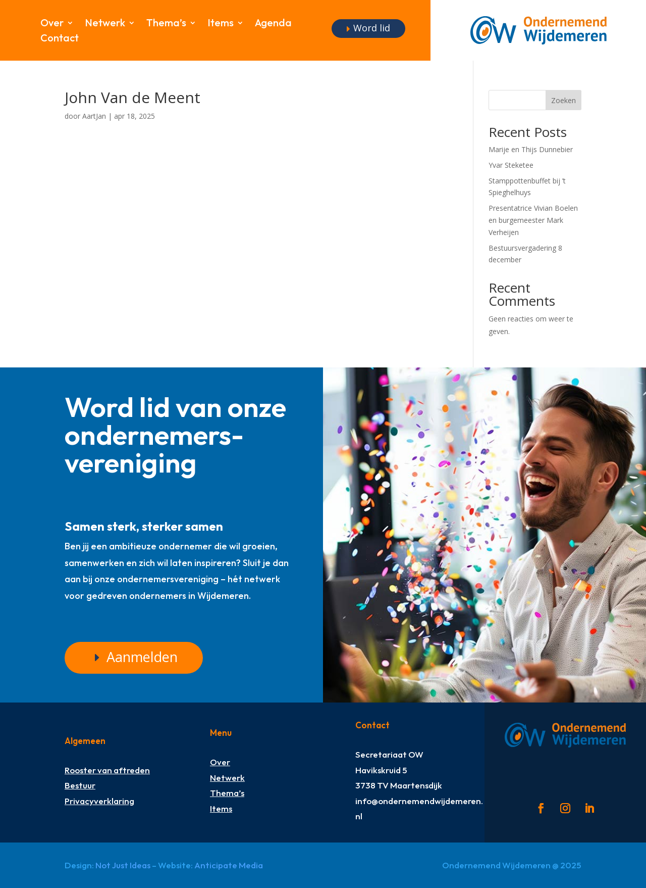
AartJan (94, 116)
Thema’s (166, 24)
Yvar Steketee (511, 165)
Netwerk (105, 24)
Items (220, 24)
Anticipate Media (228, 865)
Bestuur (80, 785)
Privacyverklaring (99, 801)
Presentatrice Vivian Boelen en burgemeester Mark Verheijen (533, 220)
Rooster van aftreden (107, 770)
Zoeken (563, 100)
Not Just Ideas (122, 865)
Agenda (273, 24)
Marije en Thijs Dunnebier (531, 149)
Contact (59, 39)
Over (52, 24)
